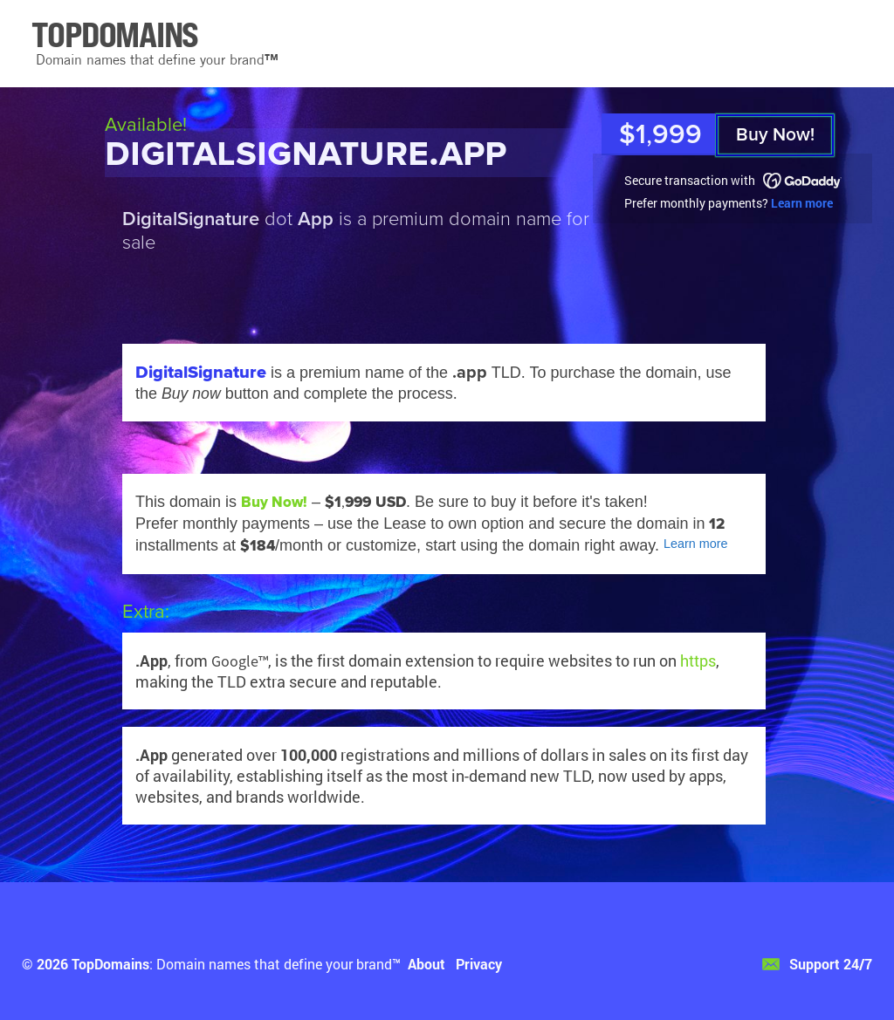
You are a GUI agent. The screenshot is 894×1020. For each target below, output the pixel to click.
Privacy (479, 964)
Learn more (802, 203)
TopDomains (110, 964)
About (426, 964)
